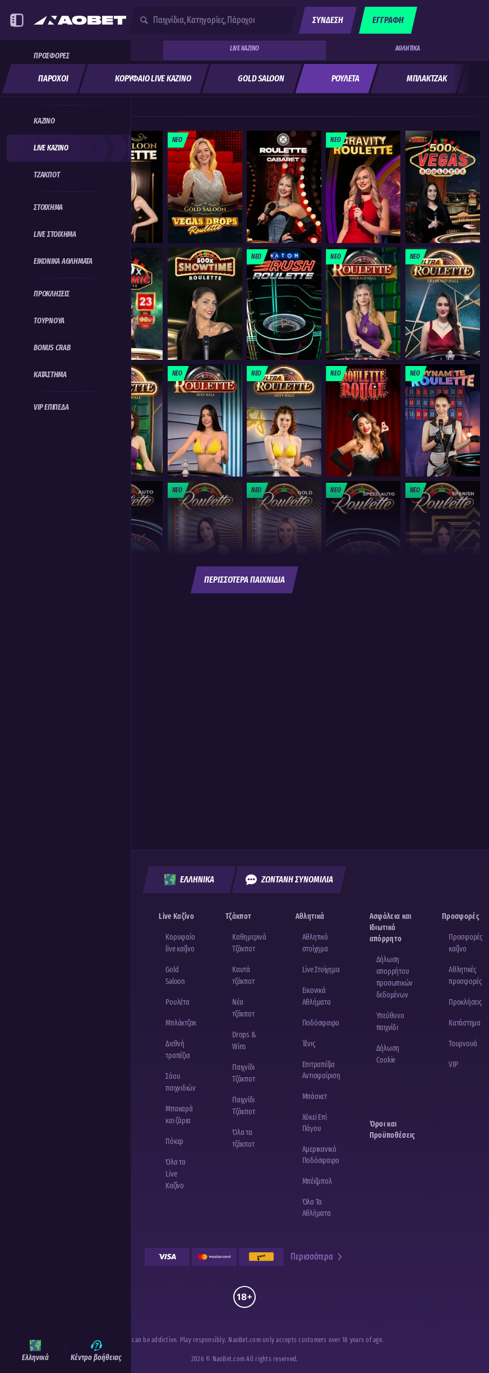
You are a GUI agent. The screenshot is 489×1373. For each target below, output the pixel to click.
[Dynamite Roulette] (442, 420)
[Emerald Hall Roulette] (363, 304)
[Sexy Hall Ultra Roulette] (284, 420)
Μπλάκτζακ (180, 1023)
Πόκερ (174, 1141)
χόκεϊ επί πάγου (314, 1123)
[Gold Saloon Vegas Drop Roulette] (205, 187)
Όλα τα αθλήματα (316, 1207)
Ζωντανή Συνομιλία (289, 879)
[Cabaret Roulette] (284, 187)
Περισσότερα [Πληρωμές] (317, 1256)
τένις (308, 1044)
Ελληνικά (189, 879)
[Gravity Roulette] (363, 187)
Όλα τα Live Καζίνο (175, 1174)
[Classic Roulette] (205, 537)
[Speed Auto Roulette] (363, 537)
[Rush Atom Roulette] (284, 304)
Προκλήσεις (465, 1002)
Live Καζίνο (244, 48)
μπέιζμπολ (317, 1181)
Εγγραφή (388, 20)
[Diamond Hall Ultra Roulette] (442, 304)
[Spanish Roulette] (442, 537)
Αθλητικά (407, 48)
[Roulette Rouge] (363, 420)
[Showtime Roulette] (205, 304)
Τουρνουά (463, 1044)
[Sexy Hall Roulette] (205, 420)
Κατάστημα (465, 1023)
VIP (453, 1064)
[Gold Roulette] (284, 537)
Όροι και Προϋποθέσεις (393, 1129)
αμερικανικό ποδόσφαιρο (321, 1155)
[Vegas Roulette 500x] (442, 187)
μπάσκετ (314, 1096)
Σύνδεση (327, 20)
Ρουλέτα (177, 1002)
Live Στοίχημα (321, 969)
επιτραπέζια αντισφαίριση (321, 1070)
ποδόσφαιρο (321, 1023)
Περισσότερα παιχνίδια (244, 579)
